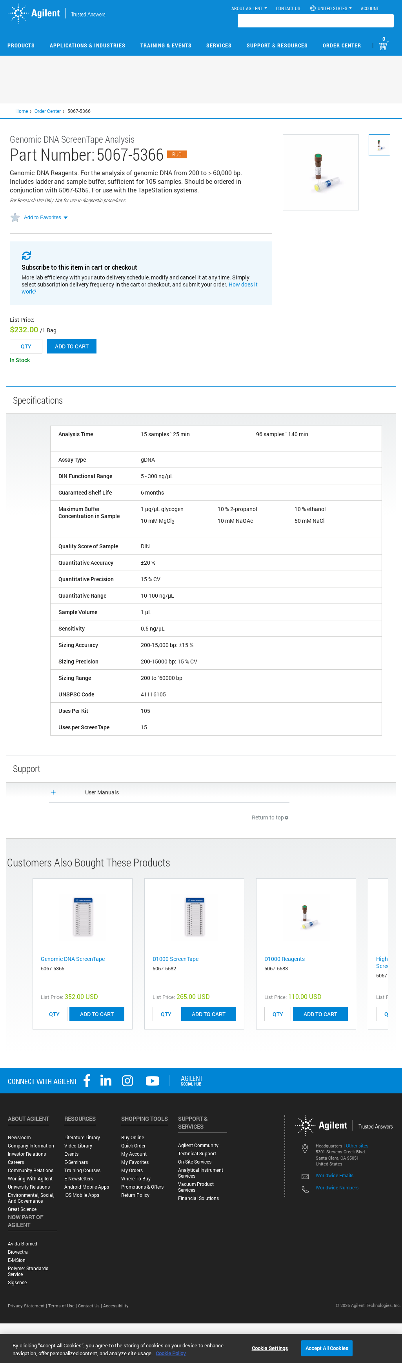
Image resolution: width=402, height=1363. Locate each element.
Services (219, 45)
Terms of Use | (63, 1306)
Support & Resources (277, 45)
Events (71, 1154)
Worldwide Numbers (337, 1187)
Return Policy (135, 1195)
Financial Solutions (198, 1198)
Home (21, 111)
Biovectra (18, 1252)
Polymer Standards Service (28, 1271)
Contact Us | (90, 1306)
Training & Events (166, 45)
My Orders (132, 1170)
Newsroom (19, 1137)
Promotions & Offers (142, 1187)
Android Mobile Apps (86, 1187)
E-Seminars (76, 1162)
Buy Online (132, 1137)
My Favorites (135, 1162)
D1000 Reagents (284, 958)
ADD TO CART (97, 1014)
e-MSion (16, 1260)
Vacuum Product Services (196, 1187)
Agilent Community (198, 1145)
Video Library (78, 1146)
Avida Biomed (22, 1244)
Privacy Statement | (28, 1306)
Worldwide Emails (334, 1175)
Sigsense (17, 1282)
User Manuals (102, 792)
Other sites (357, 1145)
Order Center (342, 45)
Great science (22, 1209)
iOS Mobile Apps (81, 1195)
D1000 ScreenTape (175, 958)
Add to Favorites (42, 217)
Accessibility (116, 1306)
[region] (201, 1348)
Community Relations (30, 1170)
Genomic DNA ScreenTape (73, 958)
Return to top (270, 817)
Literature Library (82, 1137)
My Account (134, 1154)
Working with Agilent (30, 1179)
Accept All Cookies (327, 1347)
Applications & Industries (88, 45)
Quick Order (133, 1146)
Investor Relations (27, 1154)
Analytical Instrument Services (200, 1173)
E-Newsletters (78, 1179)
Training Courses (82, 1170)
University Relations (29, 1187)
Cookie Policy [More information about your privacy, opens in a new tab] (171, 1353)
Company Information (31, 1146)
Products (21, 45)
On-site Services (194, 1162)
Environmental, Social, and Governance (31, 1198)
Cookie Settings (270, 1347)
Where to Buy (136, 1179)
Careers (16, 1162)
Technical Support (197, 1153)
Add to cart (72, 346)
